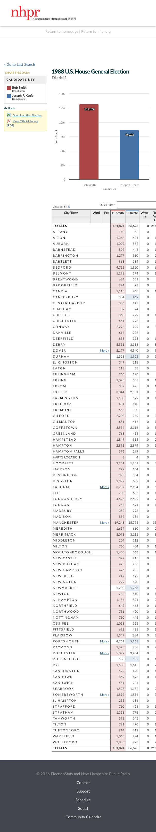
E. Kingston (65, 362)
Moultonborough (72, 552)
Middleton (64, 540)
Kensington (65, 475)
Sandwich (63, 682)
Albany (60, 231)
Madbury (62, 510)
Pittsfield (63, 629)
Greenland (64, 433)
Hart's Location (66, 457)
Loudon (61, 504)
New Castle (65, 558)
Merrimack (64, 534)
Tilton (60, 724)
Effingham (64, 374)
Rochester (64, 653)
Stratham (63, 712)
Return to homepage (61, 32)
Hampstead (64, 439)
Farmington (66, 398)
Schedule (83, 800)
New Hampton (67, 570)
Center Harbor (69, 303)
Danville (62, 332)
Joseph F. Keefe (22, 95)
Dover (59, 350)
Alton (59, 237)
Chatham (62, 309)
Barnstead (64, 249)
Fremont (62, 409)
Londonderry (67, 498)
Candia (60, 291)
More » (92, 350)
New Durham (66, 564)
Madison (62, 516)
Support (83, 791)
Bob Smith (19, 87)
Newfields (64, 576)
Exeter (60, 392)
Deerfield (63, 338)
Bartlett (62, 261)
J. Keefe (120, 213)
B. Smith (106, 213)
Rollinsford (66, 659)
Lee (56, 493)
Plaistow (62, 635)
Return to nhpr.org (96, 32)
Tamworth (64, 718)
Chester (61, 315)
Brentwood (65, 279)
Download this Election (24, 115)
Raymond (62, 647)
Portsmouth (66, 641)
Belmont (62, 273)
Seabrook (63, 688)
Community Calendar (83, 817)
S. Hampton (65, 700)
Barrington (65, 255)
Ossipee (61, 623)
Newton (61, 593)
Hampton (62, 445)
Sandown (63, 676)
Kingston (63, 481)
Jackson (62, 469)
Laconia (61, 487)
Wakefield (64, 736)
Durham (61, 356)
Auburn (61, 243)
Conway (61, 326)
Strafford (64, 706)
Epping (60, 380)
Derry (59, 344)
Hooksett (63, 463)
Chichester (65, 320)
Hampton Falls (69, 451)
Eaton (59, 368)
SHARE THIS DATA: (17, 72)
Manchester (66, 522)
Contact (83, 783)
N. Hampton (65, 599)
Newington (65, 582)
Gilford (61, 415)
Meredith (63, 528)
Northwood (66, 611)
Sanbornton (66, 671)
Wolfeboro (65, 742)
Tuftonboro (66, 730)
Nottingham (66, 617)
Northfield (65, 605)
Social (83, 809)
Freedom (62, 404)
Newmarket (65, 587)
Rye (56, 665)
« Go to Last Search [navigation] (19, 65)
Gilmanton (64, 421)
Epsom (59, 386)
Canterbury (65, 297)
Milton (60, 546)
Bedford (62, 267)
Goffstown (65, 427)
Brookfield (65, 285)
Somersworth (68, 694)
